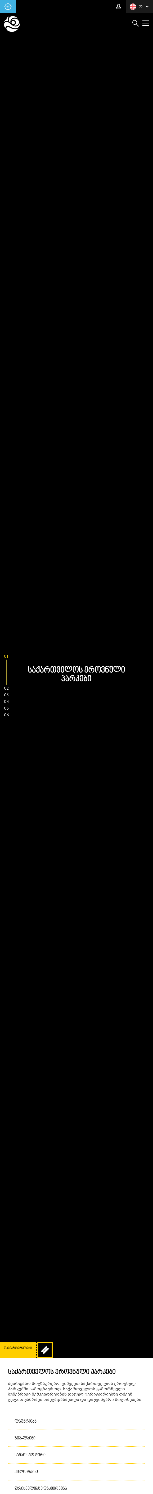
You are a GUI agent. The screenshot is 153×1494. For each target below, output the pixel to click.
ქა (136, 6)
